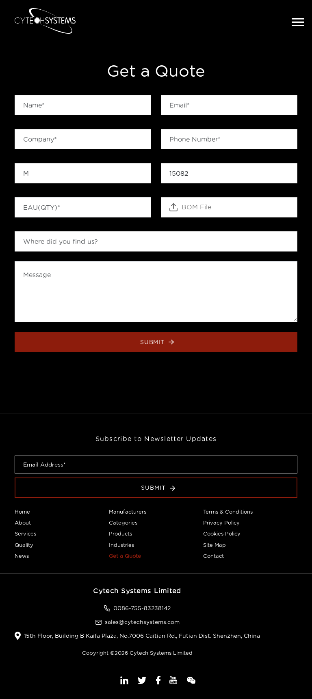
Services (25, 533)
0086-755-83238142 (142, 608)
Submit (157, 342)
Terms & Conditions (228, 511)
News (22, 556)
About (23, 522)
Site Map (214, 545)
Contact (213, 556)
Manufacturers (127, 511)
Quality (24, 545)
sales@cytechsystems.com (142, 622)
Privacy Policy (221, 522)
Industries (121, 545)
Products (120, 533)
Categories (123, 522)
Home (22, 511)
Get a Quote (125, 556)
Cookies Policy (221, 533)
